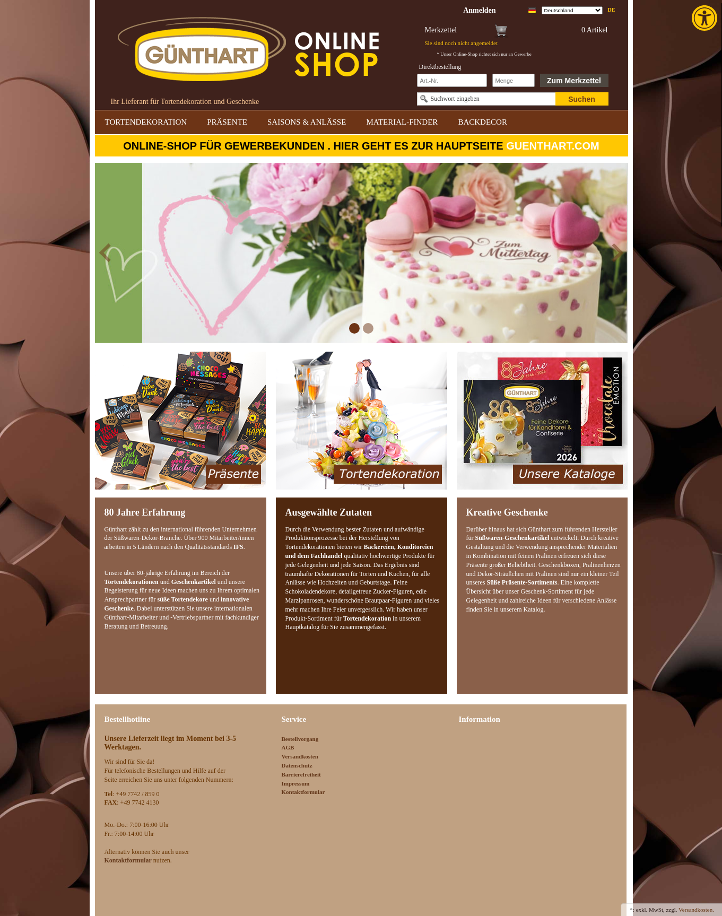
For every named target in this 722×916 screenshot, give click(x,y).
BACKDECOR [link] (482, 122)
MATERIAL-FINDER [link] (402, 122)
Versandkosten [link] (300, 756)
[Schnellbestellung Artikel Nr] (452, 80)
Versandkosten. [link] (696, 909)
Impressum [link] (296, 783)
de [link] (611, 10)
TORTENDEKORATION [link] (146, 122)
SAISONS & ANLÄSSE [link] (306, 122)
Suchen (581, 99)
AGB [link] (288, 747)
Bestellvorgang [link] (300, 739)
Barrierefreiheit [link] (301, 774)
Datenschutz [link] (297, 765)
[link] (705, 18)
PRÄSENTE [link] (227, 122)
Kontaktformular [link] (303, 792)
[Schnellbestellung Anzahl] (513, 80)
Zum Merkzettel (574, 80)
